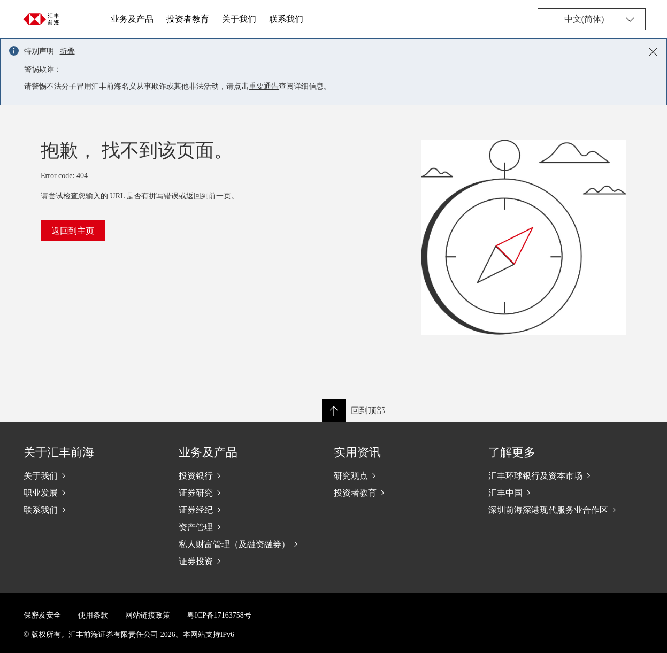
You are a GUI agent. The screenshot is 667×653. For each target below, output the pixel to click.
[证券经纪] (248, 509)
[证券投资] (248, 561)
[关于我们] (93, 475)
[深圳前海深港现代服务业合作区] (557, 509)
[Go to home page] (44, 19)
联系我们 (286, 19)
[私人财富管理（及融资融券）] (248, 543)
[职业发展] (93, 492)
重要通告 (264, 86)
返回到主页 (72, 230)
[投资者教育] (403, 492)
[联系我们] (93, 509)
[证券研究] (248, 492)
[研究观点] (403, 475)
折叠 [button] (67, 51)
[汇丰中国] (557, 492)
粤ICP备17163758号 (219, 615)
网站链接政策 (147, 615)
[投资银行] (248, 475)
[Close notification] (653, 52)
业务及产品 (132, 19)
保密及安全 (42, 615)
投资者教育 (187, 19)
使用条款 (93, 615)
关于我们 (239, 19)
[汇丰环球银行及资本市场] (557, 475)
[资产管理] (248, 526)
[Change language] (591, 19)
